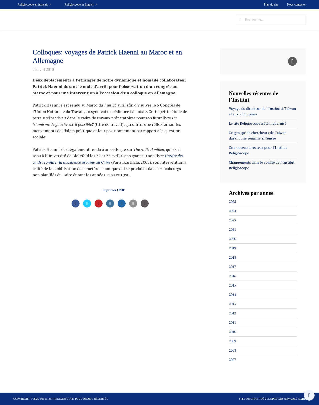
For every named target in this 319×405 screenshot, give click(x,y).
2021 (233, 229)
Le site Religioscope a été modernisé (258, 123)
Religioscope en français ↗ (34, 4)
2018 (233, 257)
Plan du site (271, 4)
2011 (233, 322)
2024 (233, 210)
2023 (233, 220)
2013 (233, 303)
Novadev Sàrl (295, 398)
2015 (233, 285)
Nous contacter (296, 4)
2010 (233, 331)
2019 (233, 248)
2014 (233, 294)
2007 (233, 359)
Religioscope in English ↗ (80, 4)
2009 (233, 341)
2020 (233, 238)
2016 (233, 275)
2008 (233, 350)
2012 (233, 313)
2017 (233, 266)
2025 (233, 201)
